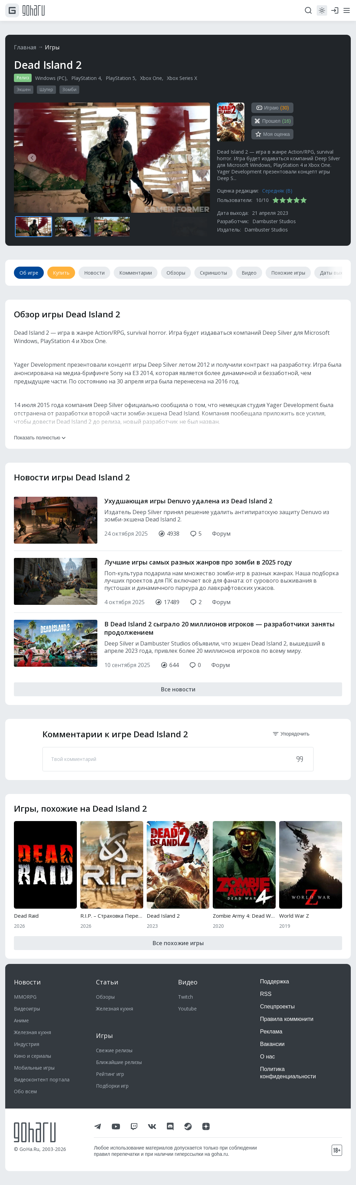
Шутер (46, 89)
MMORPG (25, 996)
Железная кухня (32, 1032)
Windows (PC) (50, 78)
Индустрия (26, 1044)
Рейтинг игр (110, 1074)
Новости (27, 982)
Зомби (69, 89)
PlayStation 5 (120, 78)
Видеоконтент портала (42, 1079)
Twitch (185, 996)
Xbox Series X (182, 78)
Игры (52, 47)
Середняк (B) (277, 190)
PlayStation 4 (86, 78)
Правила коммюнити (287, 1019)
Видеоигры (27, 1008)
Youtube (187, 1008)
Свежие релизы (114, 1050)
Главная (25, 47)
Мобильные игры (34, 1067)
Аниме (21, 1020)
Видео (187, 982)
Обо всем (25, 1091)
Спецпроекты (277, 1006)
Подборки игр (112, 1085)
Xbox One (151, 78)
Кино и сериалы (32, 1056)
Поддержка (274, 981)
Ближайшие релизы (119, 1062)
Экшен (24, 89)
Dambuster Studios (274, 221)
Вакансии (272, 1044)
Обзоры (105, 996)
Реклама (271, 1031)
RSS (266, 994)
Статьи (107, 982)
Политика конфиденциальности (288, 1072)
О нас (267, 1057)
